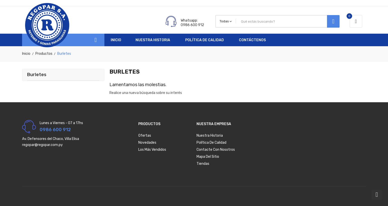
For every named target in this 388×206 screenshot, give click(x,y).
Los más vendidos (152, 149)
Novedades (147, 142)
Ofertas (144, 135)
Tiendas (203, 164)
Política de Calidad (211, 142)
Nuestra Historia (210, 135)
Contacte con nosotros (216, 149)
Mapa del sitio (208, 156)
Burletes (36, 74)
